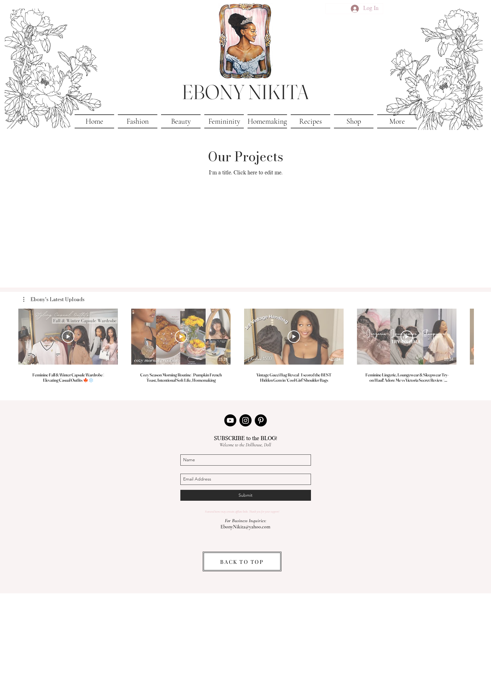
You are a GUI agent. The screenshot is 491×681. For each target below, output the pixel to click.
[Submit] (245, 495)
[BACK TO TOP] (242, 561)
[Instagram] (245, 420)
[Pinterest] (261, 420)
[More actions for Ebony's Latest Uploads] (54, 299)
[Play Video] (68, 336)
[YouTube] (230, 420)
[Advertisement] (245, 636)
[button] (397, 121)
